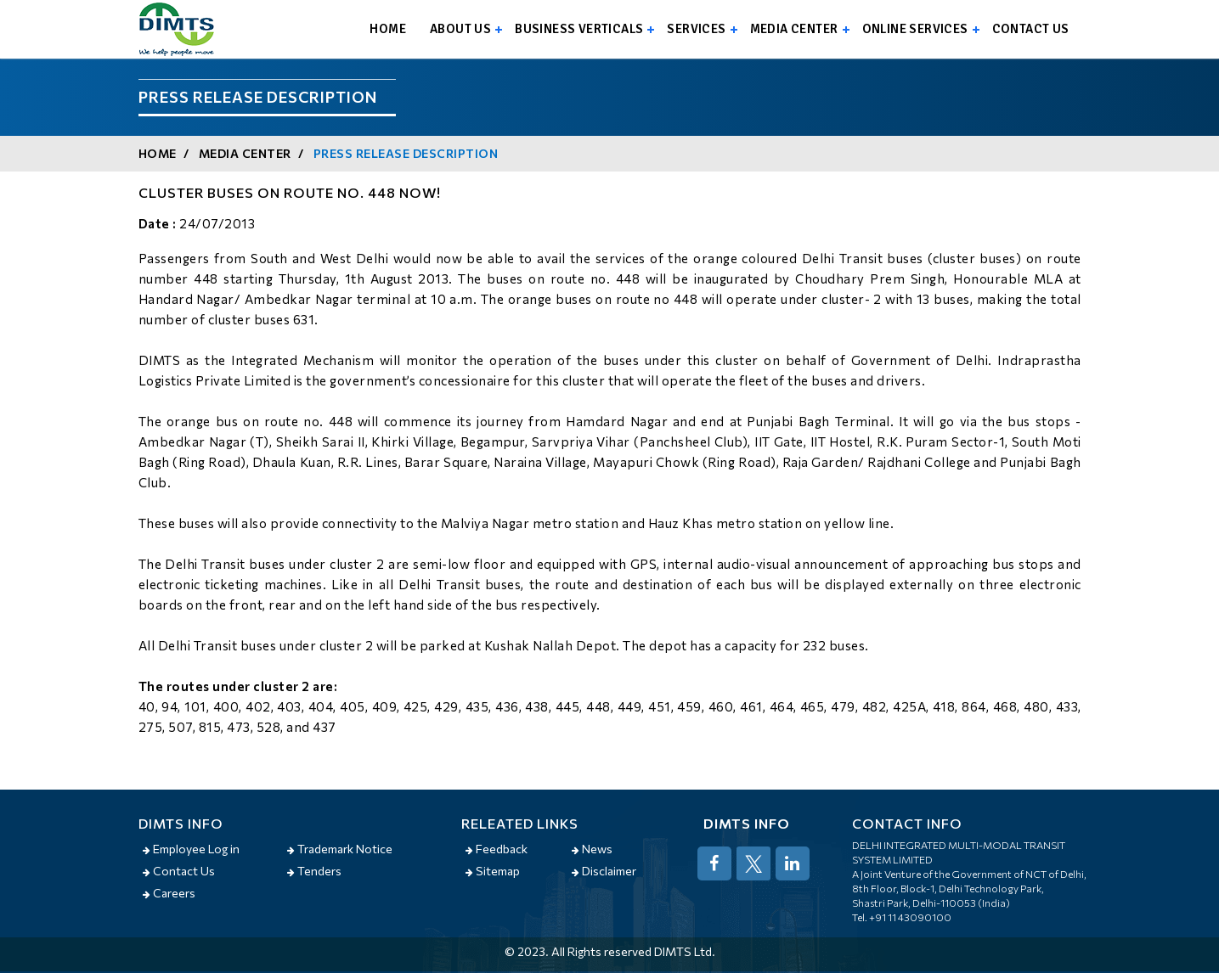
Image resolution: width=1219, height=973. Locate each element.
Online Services (915, 29)
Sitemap (493, 870)
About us (460, 29)
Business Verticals (579, 29)
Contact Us (179, 870)
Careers (169, 893)
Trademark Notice (339, 848)
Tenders (314, 870)
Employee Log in (191, 848)
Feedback (497, 848)
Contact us (1030, 29)
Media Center (794, 29)
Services (696, 29)
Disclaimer (604, 870)
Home (388, 29)
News (592, 848)
